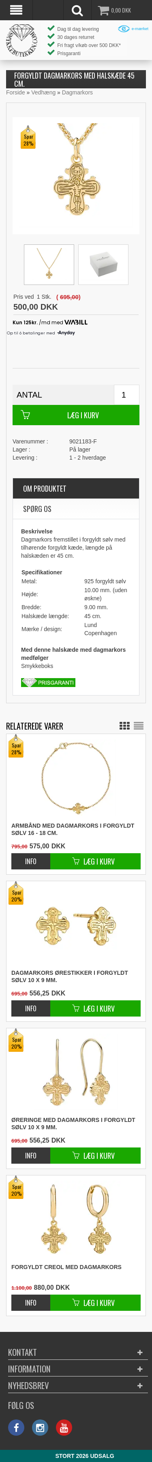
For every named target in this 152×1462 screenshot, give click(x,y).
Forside (15, 92)
